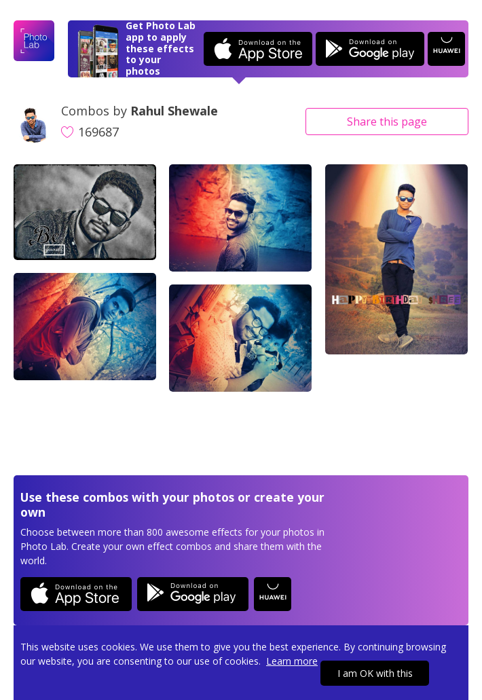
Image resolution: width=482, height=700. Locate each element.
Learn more (292, 661)
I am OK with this (375, 673)
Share (387, 121)
